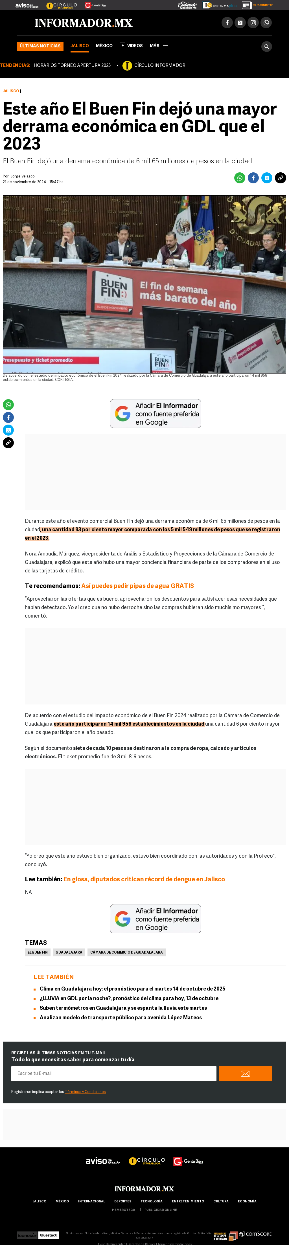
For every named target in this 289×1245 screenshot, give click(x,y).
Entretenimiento (188, 1201)
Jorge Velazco (22, 176)
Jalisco (80, 46)
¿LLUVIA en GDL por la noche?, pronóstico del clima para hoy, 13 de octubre (129, 999)
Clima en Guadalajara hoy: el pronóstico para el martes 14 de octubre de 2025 (132, 989)
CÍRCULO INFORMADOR (159, 65)
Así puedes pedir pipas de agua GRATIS (137, 586)
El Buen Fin (38, 952)
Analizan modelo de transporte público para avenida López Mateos (121, 1018)
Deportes (122, 1201)
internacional (91, 1201)
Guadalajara (69, 952)
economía (247, 1201)
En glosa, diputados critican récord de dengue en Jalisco (144, 880)
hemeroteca (123, 1210)
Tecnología (152, 1201)
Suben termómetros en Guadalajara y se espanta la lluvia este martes (123, 1008)
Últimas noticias (40, 46)
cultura (221, 1201)
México (104, 46)
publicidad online (160, 1210)
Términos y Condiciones (85, 1092)
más (159, 46)
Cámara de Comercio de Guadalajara (126, 952)
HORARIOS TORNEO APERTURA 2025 (72, 65)
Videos (131, 45)
